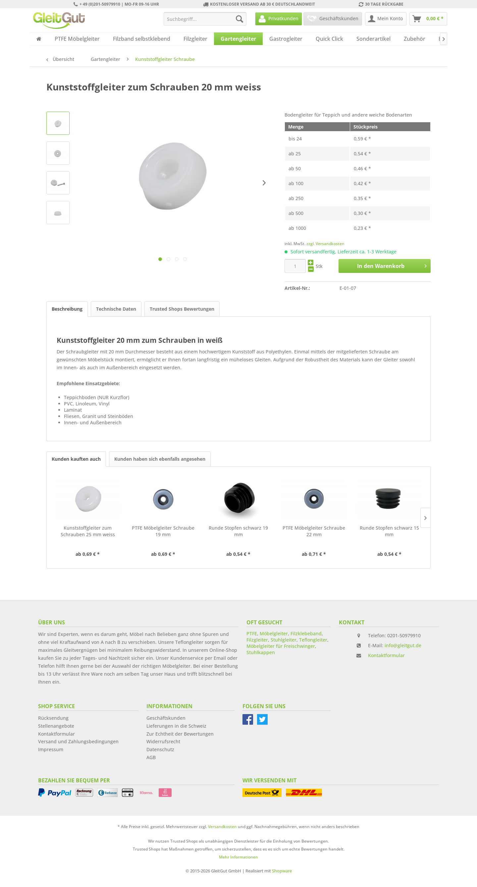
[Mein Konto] (385, 19)
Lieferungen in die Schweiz (176, 726)
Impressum (50, 749)
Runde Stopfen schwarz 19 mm (238, 531)
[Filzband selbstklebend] (141, 38)
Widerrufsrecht (163, 741)
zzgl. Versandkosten (325, 243)
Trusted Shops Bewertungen (182, 309)
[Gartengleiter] (238, 38)
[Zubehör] (414, 38)
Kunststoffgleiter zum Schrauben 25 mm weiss (88, 531)
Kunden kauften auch (76, 459)
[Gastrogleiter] (286, 38)
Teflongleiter (313, 640)
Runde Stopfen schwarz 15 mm (389, 531)
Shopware (282, 871)
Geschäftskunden (166, 718)
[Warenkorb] (428, 19)
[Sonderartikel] (373, 38)
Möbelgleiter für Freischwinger (280, 646)
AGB (151, 757)
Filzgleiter (257, 640)
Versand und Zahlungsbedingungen (78, 741)
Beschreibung (67, 309)
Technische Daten (116, 309)
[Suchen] (239, 19)
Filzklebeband (306, 633)
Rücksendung (53, 718)
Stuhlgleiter (283, 640)
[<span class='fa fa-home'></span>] (39, 38)
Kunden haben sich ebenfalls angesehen (159, 459)
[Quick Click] (329, 38)
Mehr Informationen (238, 857)
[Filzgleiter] (195, 38)
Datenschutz (160, 749)
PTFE (251, 633)
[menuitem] (205, 19)
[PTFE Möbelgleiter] (77, 38)
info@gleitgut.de (403, 645)
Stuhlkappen (260, 652)
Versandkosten (222, 826)
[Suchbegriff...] (205, 19)
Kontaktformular (386, 655)
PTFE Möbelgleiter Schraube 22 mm (314, 531)
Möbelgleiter (274, 633)
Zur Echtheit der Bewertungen (180, 734)
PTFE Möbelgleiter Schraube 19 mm (163, 531)
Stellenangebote (56, 726)
